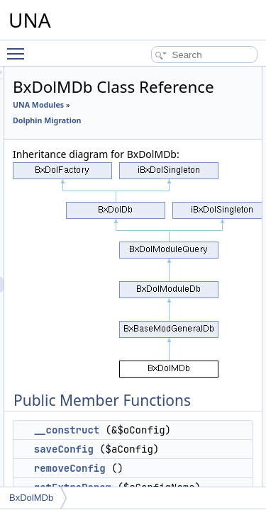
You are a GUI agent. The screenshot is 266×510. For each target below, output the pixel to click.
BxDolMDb (31, 497)
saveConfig (144, 484)
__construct (146, 465)
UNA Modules (118, 125)
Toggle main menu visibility (19, 47)
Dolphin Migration (127, 140)
